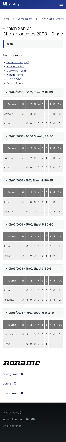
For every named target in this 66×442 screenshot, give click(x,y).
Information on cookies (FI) (19, 419)
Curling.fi (15, 4)
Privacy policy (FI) (13, 412)
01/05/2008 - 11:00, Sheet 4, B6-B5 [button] (30, 180)
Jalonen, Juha (15, 66)
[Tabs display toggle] (59, 44)
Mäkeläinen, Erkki (16, 70)
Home (6, 18)
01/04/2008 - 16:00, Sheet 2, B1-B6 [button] (30, 92)
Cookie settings (12, 426)
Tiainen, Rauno (15, 83)
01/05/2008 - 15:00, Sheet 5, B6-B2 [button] (30, 224)
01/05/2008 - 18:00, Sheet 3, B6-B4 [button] (30, 269)
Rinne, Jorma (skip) (17, 62)
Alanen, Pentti (14, 75)
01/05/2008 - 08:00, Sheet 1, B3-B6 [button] (30, 136)
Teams (9, 43)
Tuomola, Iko (14, 79)
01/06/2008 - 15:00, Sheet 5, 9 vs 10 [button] (31, 313)
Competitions (25, 18)
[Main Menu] (61, 4)
